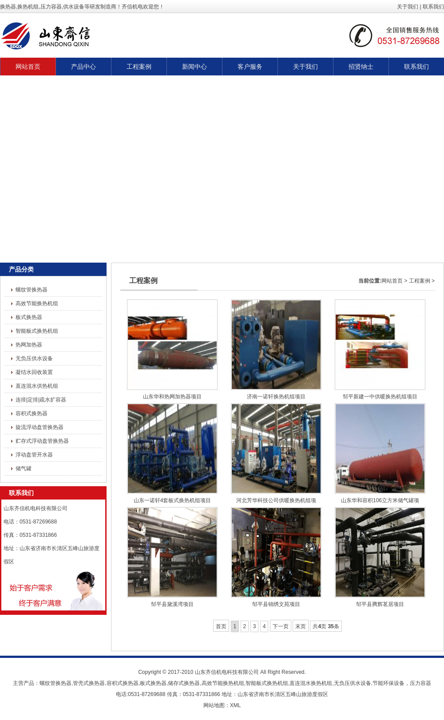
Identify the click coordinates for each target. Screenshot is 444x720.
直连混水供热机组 (37, 386)
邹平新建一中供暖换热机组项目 (380, 396)
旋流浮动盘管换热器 (39, 427)
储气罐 (24, 468)
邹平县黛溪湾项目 (172, 604)
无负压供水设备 (34, 358)
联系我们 (433, 7)
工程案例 (419, 281)
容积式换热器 (32, 413)
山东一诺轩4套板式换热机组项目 (172, 500)
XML (235, 705)
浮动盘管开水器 (34, 455)
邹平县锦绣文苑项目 (276, 604)
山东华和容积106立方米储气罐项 (380, 500)
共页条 (326, 626)
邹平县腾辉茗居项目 (380, 604)
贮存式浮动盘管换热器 (42, 441)
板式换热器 (29, 317)
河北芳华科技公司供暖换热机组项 (276, 500)
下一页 (281, 626)
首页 (221, 626)
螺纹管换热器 (32, 290)
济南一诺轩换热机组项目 (276, 396)
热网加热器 (29, 345)
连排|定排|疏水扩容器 (41, 400)
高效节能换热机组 (37, 303)
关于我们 (407, 7)
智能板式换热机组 (37, 331)
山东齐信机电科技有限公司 (227, 672)
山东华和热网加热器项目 (172, 396)
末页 (300, 626)
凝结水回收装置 (34, 372)
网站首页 (392, 281)
